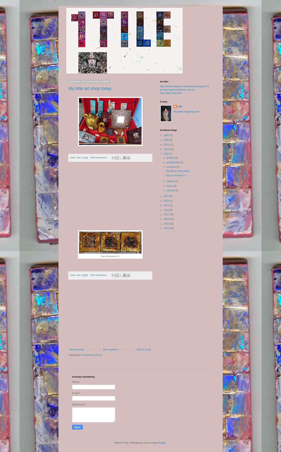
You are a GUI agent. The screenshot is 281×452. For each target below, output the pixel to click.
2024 (167, 144)
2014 (167, 228)
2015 (167, 223)
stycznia (171, 190)
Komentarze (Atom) (92, 355)
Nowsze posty (77, 349)
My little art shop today (90, 88)
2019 (167, 205)
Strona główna (110, 349)
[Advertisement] (110, 198)
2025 (167, 140)
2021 (167, 196)
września (171, 167)
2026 (167, 135)
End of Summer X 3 (176, 175)
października (173, 162)
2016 (167, 219)
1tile (180, 106)
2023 (167, 149)
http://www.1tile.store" (171, 93)
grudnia (170, 157)
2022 (167, 153)
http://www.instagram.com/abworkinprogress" (183, 86)
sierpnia (170, 181)
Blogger (162, 442)
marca (170, 186)
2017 (167, 214)
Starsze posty (144, 349)
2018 (167, 210)
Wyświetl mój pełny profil (186, 111)
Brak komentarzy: (99, 157)
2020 (167, 200)
